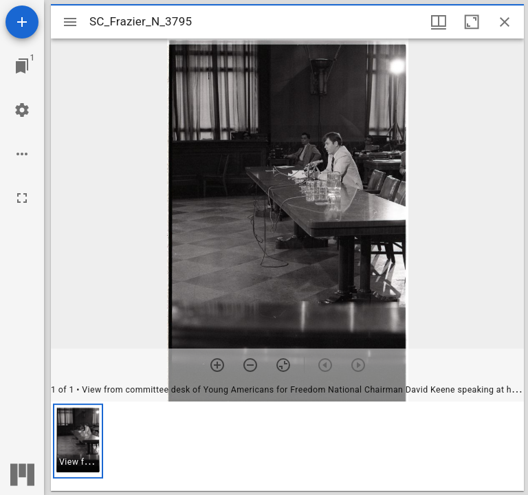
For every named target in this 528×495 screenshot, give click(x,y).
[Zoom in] (217, 365)
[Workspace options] (22, 154)
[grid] (287, 446)
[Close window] (504, 22)
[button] (78, 441)
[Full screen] (22, 198)
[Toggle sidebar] (70, 22)
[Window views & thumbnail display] (438, 22)
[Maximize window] (471, 22)
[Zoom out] (250, 365)
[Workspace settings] (22, 110)
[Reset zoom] (283, 365)
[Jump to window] (22, 66)
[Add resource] (22, 22)
